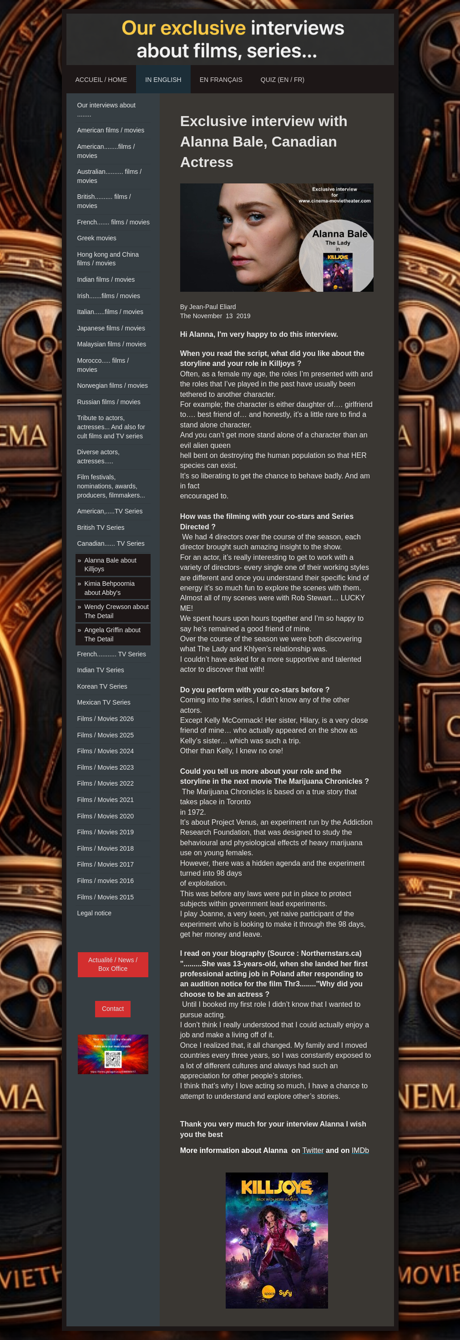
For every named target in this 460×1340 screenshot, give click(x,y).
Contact (113, 1008)
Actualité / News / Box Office (112, 964)
